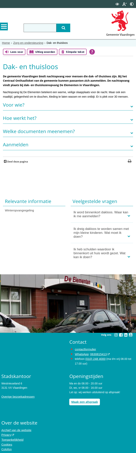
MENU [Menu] (4, 27)
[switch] (117, 4)
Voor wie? (13, 104)
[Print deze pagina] (129, 161)
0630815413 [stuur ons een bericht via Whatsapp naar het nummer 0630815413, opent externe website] (96, 353)
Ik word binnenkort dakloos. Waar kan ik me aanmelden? (101, 214)
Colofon (6, 445)
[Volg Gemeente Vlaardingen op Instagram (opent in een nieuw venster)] (116, 334)
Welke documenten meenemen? (39, 131)
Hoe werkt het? (19, 117)
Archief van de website (15, 427)
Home (5, 42)
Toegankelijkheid (11, 436)
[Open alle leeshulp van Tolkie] (92, 51)
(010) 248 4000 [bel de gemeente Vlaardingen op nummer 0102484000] (94, 357)
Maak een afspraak (83, 400)
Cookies (6, 440)
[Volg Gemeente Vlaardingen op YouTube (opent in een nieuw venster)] (130, 334)
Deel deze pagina (17, 161)
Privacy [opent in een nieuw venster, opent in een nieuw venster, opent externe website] (5, 432)
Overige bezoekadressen (16, 394)
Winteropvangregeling (18, 209)
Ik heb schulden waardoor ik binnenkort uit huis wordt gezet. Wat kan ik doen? (99, 253)
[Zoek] (61, 28)
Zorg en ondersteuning (26, 42)
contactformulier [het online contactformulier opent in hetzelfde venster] (84, 348)
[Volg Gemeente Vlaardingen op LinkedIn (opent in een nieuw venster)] (126, 334)
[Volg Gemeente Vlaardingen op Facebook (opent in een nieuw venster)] (121, 334)
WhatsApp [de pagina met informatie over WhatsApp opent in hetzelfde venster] (81, 353)
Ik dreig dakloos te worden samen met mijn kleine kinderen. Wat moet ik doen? (101, 232)
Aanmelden (15, 144)
